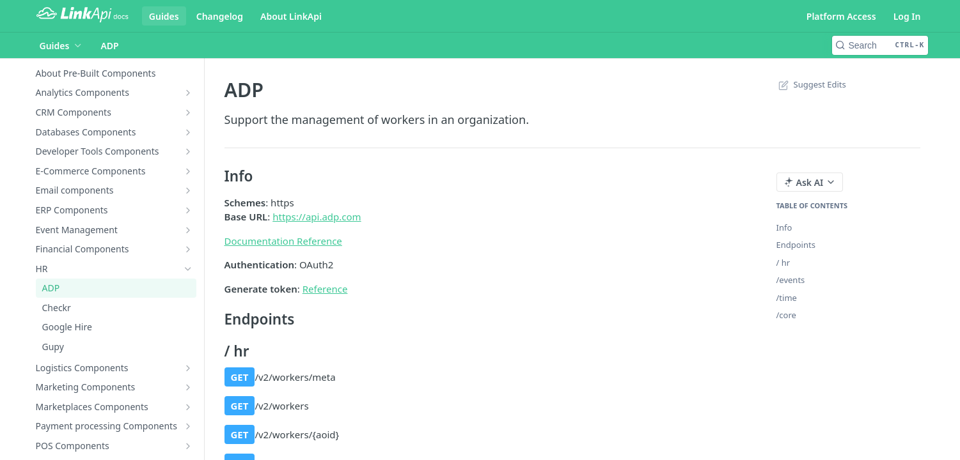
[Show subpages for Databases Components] (188, 132)
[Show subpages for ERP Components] (188, 210)
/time (786, 297)
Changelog (219, 16)
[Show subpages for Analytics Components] (188, 93)
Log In (907, 16)
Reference (325, 288)
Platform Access (841, 16)
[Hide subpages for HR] (188, 269)
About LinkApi (291, 16)
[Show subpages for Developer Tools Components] (188, 151)
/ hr (783, 262)
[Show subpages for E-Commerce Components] (188, 171)
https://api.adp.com (316, 216)
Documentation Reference (283, 240)
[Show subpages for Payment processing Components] (188, 426)
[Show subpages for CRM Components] (188, 112)
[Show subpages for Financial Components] (188, 249)
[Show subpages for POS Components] (188, 446)
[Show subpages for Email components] (188, 190)
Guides (164, 16)
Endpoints (795, 244)
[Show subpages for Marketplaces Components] (188, 407)
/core (786, 315)
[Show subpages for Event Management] (188, 230)
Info (784, 227)
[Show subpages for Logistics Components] (188, 368)
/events (790, 280)
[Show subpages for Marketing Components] (188, 387)
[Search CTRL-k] (880, 45)
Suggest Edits (811, 84)
